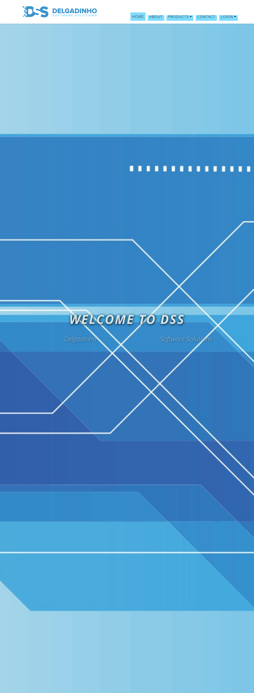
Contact (206, 16)
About (156, 16)
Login (227, 16)
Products (178, 16)
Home (138, 16)
